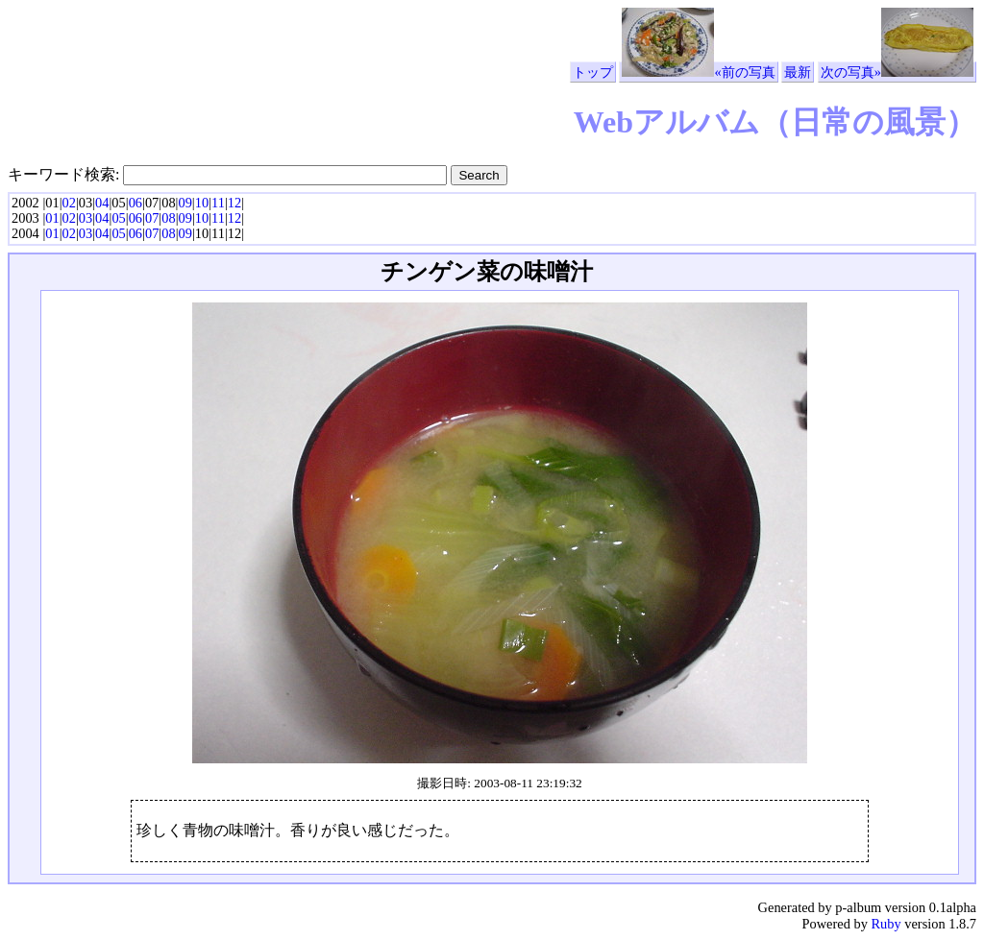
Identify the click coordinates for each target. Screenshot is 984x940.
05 (118, 218)
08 (168, 218)
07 (152, 218)
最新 (797, 72)
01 (52, 218)
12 (234, 202)
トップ (593, 72)
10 (202, 202)
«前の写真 (698, 72)
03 (85, 218)
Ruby (885, 923)
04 (102, 202)
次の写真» (897, 72)
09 (184, 202)
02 (69, 202)
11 (218, 202)
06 (135, 202)
